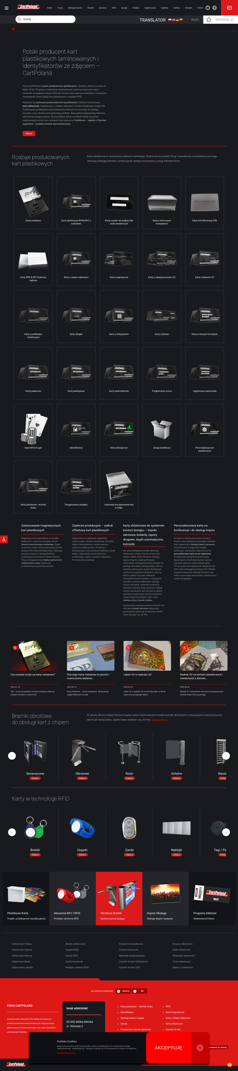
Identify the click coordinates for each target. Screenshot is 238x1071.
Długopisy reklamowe (184, 955)
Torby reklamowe (181, 961)
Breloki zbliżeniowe (75, 944)
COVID (200, 8)
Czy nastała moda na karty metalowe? (33, 674)
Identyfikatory (127, 1012)
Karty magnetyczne (175, 1012)
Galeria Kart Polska (22, 944)
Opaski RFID (71, 955)
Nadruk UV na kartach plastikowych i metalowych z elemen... (201, 676)
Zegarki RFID (72, 949)
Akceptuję (168, 1047)
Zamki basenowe (74, 961)
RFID (114, 8)
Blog (195, 19)
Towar (60, 8)
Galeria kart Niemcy (22, 955)
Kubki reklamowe (181, 949)
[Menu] (6, 8)
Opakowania (150, 8)
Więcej (29, 133)
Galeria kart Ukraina (22, 949)
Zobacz (35, 778)
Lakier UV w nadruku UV (138, 674)
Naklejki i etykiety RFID (77, 967)
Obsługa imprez (75, 8)
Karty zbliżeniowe (174, 1023)
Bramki (90, 8)
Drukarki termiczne (128, 949)
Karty (49, 8)
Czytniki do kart (173, 1029)
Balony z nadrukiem (183, 967)
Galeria (176, 8)
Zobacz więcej (159, 719)
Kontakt (188, 8)
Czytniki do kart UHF (129, 967)
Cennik (124, 1023)
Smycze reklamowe (183, 944)
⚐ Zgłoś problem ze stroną (213, 1047)
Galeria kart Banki (21, 961)
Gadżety (164, 8)
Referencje (224, 19)
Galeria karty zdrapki (22, 967)
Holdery (135, 8)
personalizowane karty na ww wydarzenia (192, 554)
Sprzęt (124, 8)
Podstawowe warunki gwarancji (136, 1029)
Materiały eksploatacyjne (132, 955)
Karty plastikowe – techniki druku (137, 1006)
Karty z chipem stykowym (178, 1018)
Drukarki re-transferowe (131, 944)
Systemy (103, 8)
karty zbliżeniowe (31, 106)
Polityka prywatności (66, 1053)
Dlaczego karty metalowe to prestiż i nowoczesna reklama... (88, 676)
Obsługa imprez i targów (132, 1018)
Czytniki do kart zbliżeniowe (133, 961)
